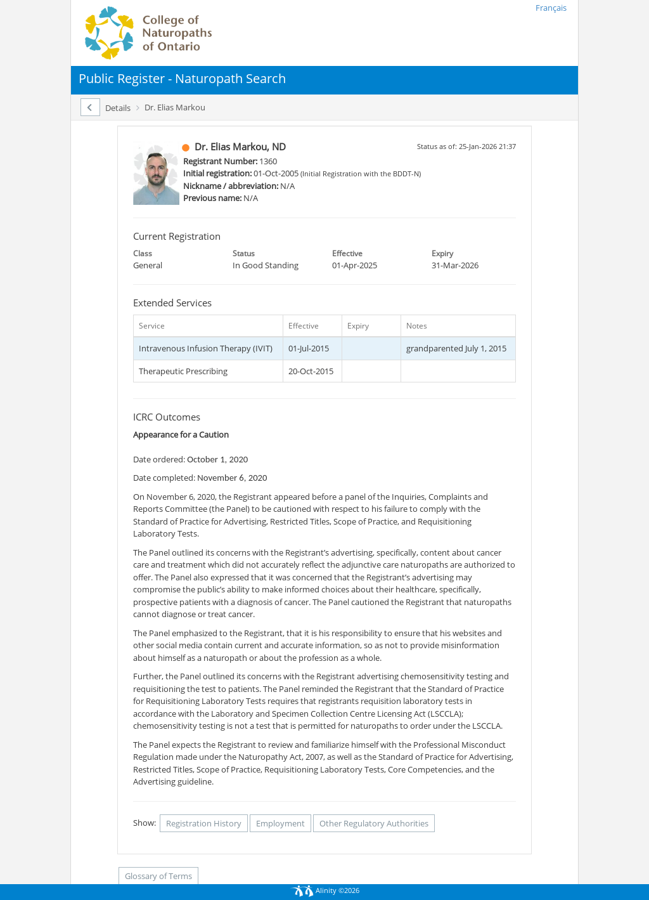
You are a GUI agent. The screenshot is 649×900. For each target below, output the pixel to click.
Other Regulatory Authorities (373, 823)
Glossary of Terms (158, 876)
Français (551, 7)
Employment (280, 823)
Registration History (203, 823)
